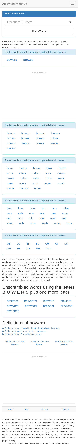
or (56, 243)
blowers (48, 301)
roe (41, 218)
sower (40, 143)
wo (48, 248)
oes (9, 213)
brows (25, 138)
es (37, 243)
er (28, 243)
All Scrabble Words (14, 3)
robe (36, 178)
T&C (27, 409)
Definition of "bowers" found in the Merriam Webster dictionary (31, 328)
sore (48, 183)
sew (9, 223)
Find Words (39, 31)
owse (10, 178)
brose (11, 138)
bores (11, 133)
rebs (23, 178)
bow (32, 208)
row (52, 218)
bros (49, 168)
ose (53, 213)
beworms (30, 301)
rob (30, 218)
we (38, 248)
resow (40, 138)
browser (48, 306)
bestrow (12, 301)
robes (54, 138)
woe (57, 223)
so (28, 248)
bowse (40, 133)
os (66, 243)
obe (66, 208)
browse (28, 59)
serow (11, 143)
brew (36, 168)
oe (47, 243)
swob (61, 183)
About (11, 409)
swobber (13, 311)
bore (10, 168)
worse (11, 148)
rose (10, 183)
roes (61, 178)
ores (48, 173)
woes (24, 188)
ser (64, 218)
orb (20, 213)
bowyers (12, 306)
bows (23, 168)
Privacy (44, 409)
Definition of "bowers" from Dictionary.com (21, 334)
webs (10, 188)
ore (31, 213)
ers (55, 208)
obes (22, 173)
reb (9, 218)
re (18, 248)
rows (22, 183)
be (8, 243)
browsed (31, 306)
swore (55, 143)
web (45, 223)
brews (55, 133)
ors (42, 213)
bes (9, 208)
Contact (65, 409)
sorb (35, 183)
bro (44, 208)
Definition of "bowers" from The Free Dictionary (24, 331)
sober (25, 143)
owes (61, 173)
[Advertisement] (37, 97)
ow (9, 248)
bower (25, 133)
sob (21, 223)
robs (49, 178)
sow (33, 223)
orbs (36, 173)
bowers (12, 59)
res (20, 218)
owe (65, 213)
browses (66, 306)
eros (10, 173)
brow (62, 168)
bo (18, 243)
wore (37, 188)
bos (20, 208)
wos (69, 223)
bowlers (65, 301)
